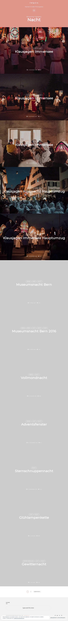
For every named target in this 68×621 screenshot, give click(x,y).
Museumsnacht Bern (34, 285)
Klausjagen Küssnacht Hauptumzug (34, 191)
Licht (33, 328)
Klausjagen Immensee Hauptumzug (34, 238)
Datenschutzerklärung (19, 618)
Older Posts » (37, 591)
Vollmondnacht (34, 378)
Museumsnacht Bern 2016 (34, 331)
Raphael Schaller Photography (34, 6)
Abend (28, 281)
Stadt (45, 328)
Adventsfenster (34, 424)
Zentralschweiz (37, 48)
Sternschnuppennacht (34, 471)
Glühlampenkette (34, 518)
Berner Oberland (28, 561)
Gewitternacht (34, 564)
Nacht (28, 48)
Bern (34, 281)
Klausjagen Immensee (34, 52)
